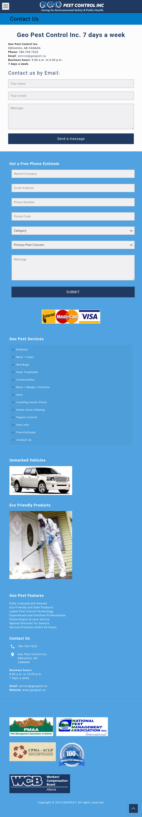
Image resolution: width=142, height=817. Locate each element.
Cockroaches (25, 379)
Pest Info (22, 424)
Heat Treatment (27, 372)
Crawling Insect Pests (31, 402)
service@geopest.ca (32, 56)
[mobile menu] (5, 6)
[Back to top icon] (133, 808)
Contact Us (24, 439)
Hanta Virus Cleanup (30, 409)
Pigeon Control (26, 417)
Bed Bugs (22, 364)
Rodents (22, 349)
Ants (19, 394)
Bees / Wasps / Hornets (33, 387)
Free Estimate (26, 432)
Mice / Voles (25, 357)
